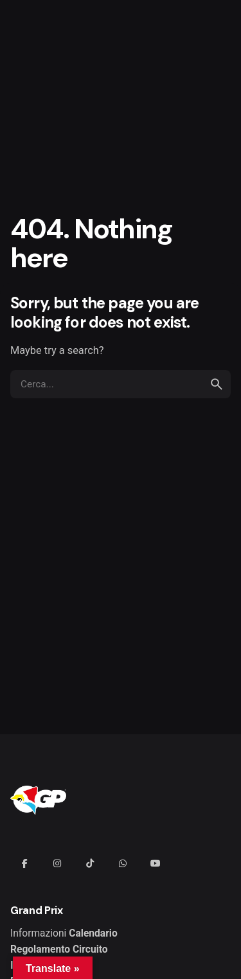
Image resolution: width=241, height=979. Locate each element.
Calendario (93, 933)
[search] (216, 384)
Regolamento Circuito (59, 949)
